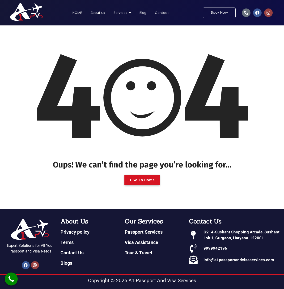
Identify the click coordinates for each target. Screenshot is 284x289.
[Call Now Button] (11, 279)
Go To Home (142, 180)
